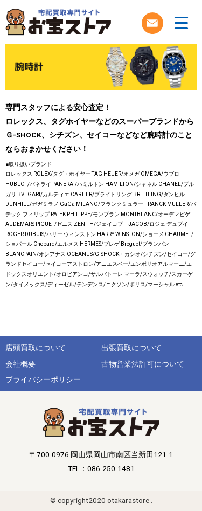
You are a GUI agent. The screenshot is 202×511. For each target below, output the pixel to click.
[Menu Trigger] (181, 23)
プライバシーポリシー (43, 379)
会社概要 (20, 364)
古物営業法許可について (142, 364)
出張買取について (131, 347)
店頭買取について (35, 347)
